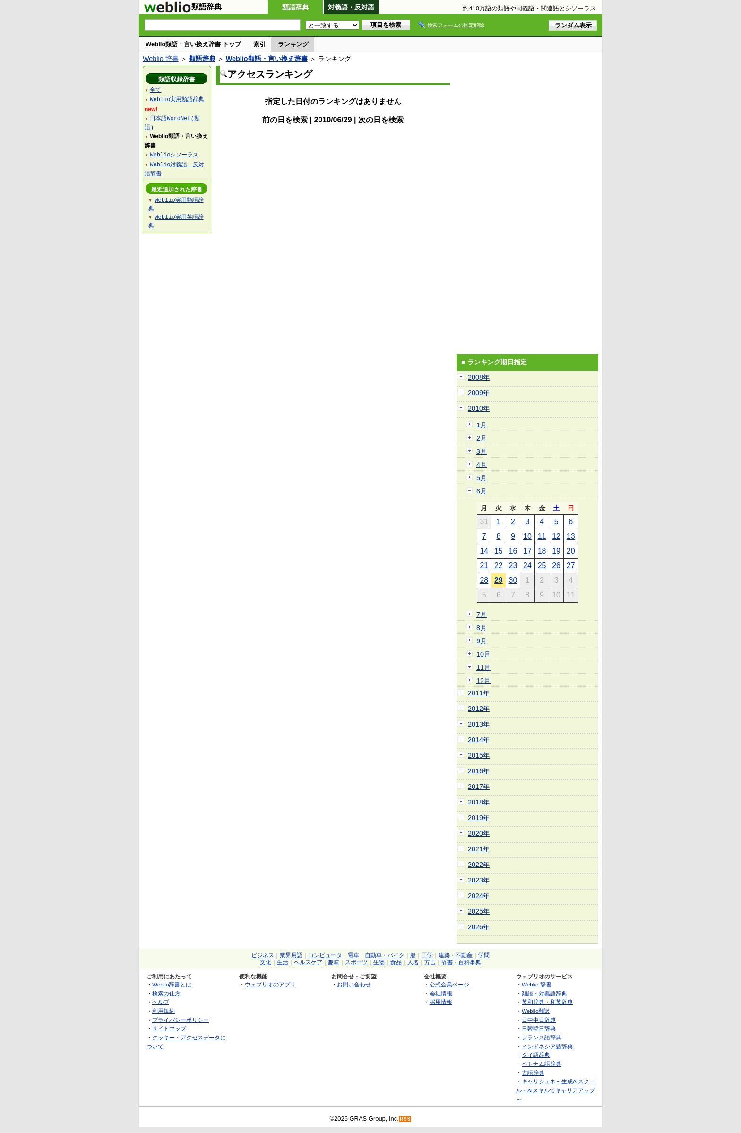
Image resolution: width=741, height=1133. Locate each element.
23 (513, 566)
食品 (396, 962)
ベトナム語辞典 (541, 1064)
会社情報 (441, 993)
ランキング (293, 44)
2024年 (479, 895)
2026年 (479, 927)
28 (484, 580)
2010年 (479, 408)
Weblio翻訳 (536, 1011)
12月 (483, 680)
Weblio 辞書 (161, 58)
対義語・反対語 (351, 7)
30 (513, 580)
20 (571, 551)
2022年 (479, 864)
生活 (282, 962)
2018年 (479, 802)
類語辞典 (295, 7)
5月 (481, 478)
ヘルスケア (308, 962)
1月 (481, 425)
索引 (259, 44)
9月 (481, 641)
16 (513, 551)
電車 (353, 955)
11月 (483, 667)
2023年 (479, 880)
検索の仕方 (166, 993)
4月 (481, 464)
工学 (427, 955)
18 (542, 551)
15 (498, 551)
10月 (483, 654)
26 (556, 566)
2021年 (479, 849)
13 (571, 536)
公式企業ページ (449, 984)
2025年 (479, 911)
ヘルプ (160, 1002)
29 (498, 580)
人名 (413, 962)
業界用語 (291, 955)
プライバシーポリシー (180, 1020)
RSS (405, 1119)
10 (527, 536)
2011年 (479, 693)
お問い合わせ (354, 984)
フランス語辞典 (541, 1037)
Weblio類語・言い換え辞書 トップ (193, 44)
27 (571, 566)
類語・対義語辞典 (544, 993)
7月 (481, 614)
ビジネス (262, 955)
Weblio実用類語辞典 (177, 99)
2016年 (479, 771)
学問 (484, 955)
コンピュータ (325, 955)
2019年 (479, 818)
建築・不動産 (456, 955)
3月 (481, 451)
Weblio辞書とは (171, 984)
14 (484, 551)
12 (556, 536)
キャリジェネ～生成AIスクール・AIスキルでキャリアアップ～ (555, 1090)
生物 (379, 962)
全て (155, 90)
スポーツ (356, 962)
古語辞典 (533, 1073)
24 (527, 566)
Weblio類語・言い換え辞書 (267, 58)
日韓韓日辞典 (539, 1028)
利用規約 (163, 1011)
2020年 (479, 833)
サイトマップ (169, 1028)
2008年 (479, 377)
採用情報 (441, 1002)
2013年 (479, 724)
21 (484, 566)
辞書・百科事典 (461, 962)
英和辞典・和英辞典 (547, 1002)
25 (542, 566)
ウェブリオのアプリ (270, 984)
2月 (481, 438)
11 (542, 536)
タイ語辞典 (536, 1055)
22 (498, 566)
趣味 (333, 962)
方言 (430, 962)
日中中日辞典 (539, 1020)
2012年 (479, 708)
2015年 (479, 755)
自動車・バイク (385, 955)
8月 (481, 627)
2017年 (479, 786)
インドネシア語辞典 (547, 1046)
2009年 (479, 393)
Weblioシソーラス (174, 154)
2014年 (479, 740)
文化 (265, 962)
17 (527, 551)
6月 (481, 491)
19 (556, 551)
